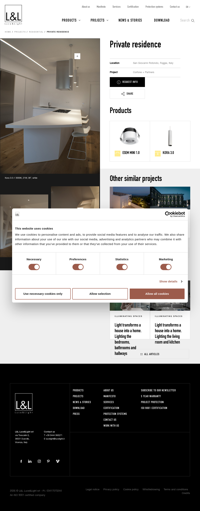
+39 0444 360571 (54, 435)
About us (86, 6)
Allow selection (100, 293)
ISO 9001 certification (154, 407)
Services (116, 6)
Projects (97, 20)
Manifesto (101, 6)
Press (76, 413)
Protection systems (154, 6)
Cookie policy (131, 489)
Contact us (175, 6)
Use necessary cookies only (42, 293)
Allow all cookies (157, 293)
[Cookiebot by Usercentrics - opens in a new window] (168, 214)
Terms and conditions (176, 489)
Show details (168, 281)
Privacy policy (111, 489)
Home (8, 32)
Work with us (111, 425)
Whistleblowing (151, 489)
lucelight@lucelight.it (55, 439)
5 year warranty (151, 396)
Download (162, 20)
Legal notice (92, 489)
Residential (36, 32)
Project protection (152, 402)
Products (69, 20)
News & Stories (130, 20)
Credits (186, 493)
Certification (133, 6)
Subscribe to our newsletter (158, 390)
